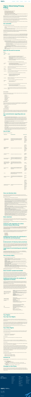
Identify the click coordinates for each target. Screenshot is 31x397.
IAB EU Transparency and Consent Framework (14, 63)
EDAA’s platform (6, 234)
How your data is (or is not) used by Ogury (9, 12)
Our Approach (13, 1)
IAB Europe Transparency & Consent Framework (20, 244)
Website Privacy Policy (21, 377)
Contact (29, 1)
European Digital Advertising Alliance (17, 227)
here (26, 202)
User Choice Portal (18, 268)
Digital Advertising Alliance (7, 227)
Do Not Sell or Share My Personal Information (20, 383)
